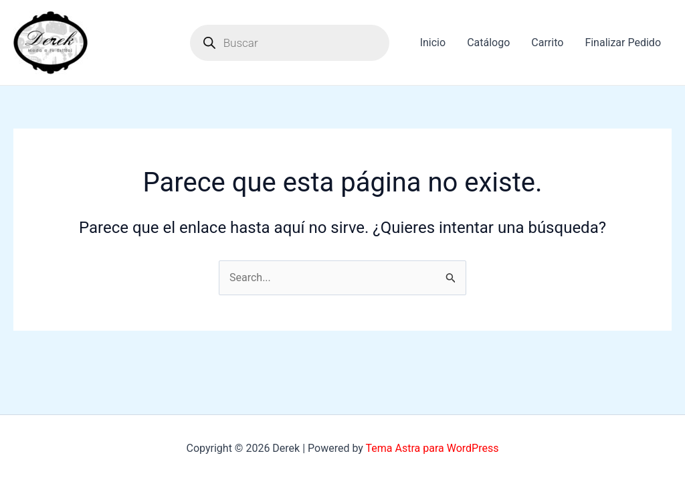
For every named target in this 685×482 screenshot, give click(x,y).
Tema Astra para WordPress (432, 448)
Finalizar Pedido (623, 42)
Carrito (547, 42)
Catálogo (488, 42)
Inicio (433, 42)
